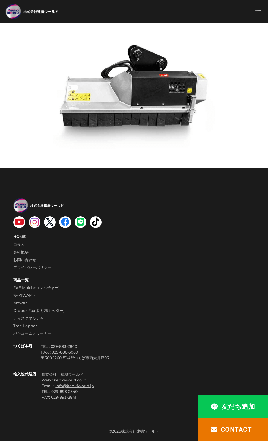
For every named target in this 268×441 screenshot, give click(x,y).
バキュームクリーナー (32, 333)
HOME (19, 237)
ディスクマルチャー (30, 318)
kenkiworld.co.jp (70, 380)
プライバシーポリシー (32, 267)
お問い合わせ (24, 260)
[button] (258, 11)
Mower (20, 303)
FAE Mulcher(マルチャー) (36, 288)
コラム (19, 245)
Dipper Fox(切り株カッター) (39, 310)
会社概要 (21, 252)
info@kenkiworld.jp (74, 386)
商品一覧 (21, 280)
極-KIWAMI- (24, 295)
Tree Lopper (25, 326)
